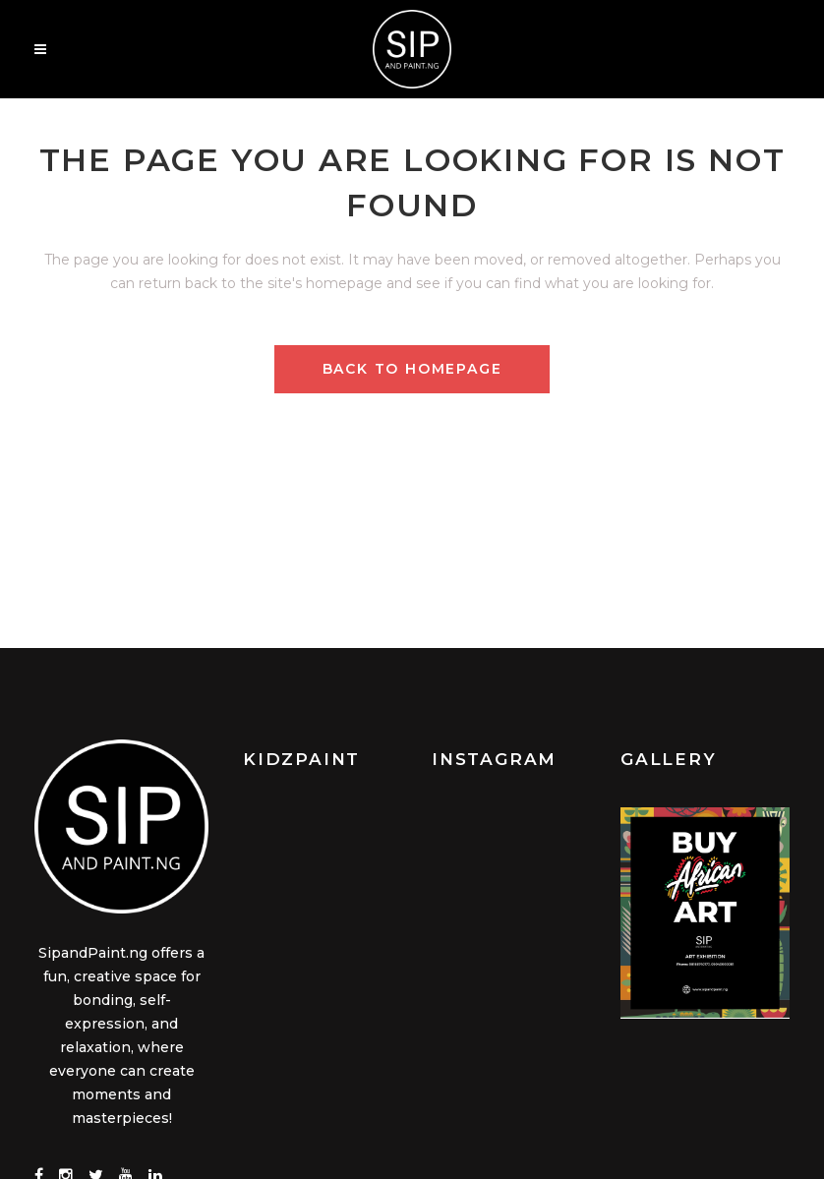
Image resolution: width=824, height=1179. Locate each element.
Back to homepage (412, 369)
